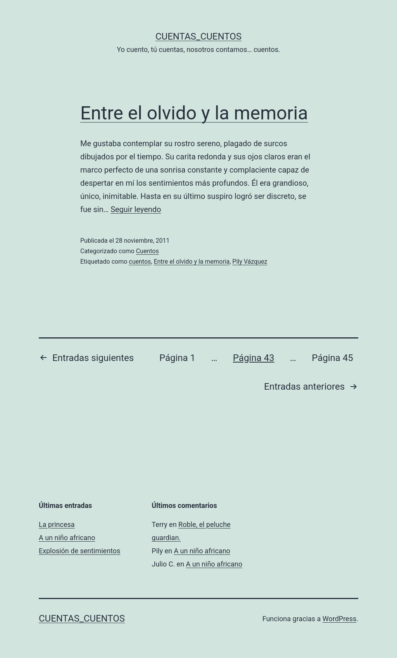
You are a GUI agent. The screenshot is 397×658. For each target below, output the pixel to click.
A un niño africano (67, 538)
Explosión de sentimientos (79, 551)
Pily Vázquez (249, 261)
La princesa (57, 524)
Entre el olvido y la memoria (194, 113)
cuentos (140, 261)
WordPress (339, 619)
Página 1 (177, 357)
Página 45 (332, 357)
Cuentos (147, 251)
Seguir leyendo (135, 209)
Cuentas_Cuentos (198, 36)
